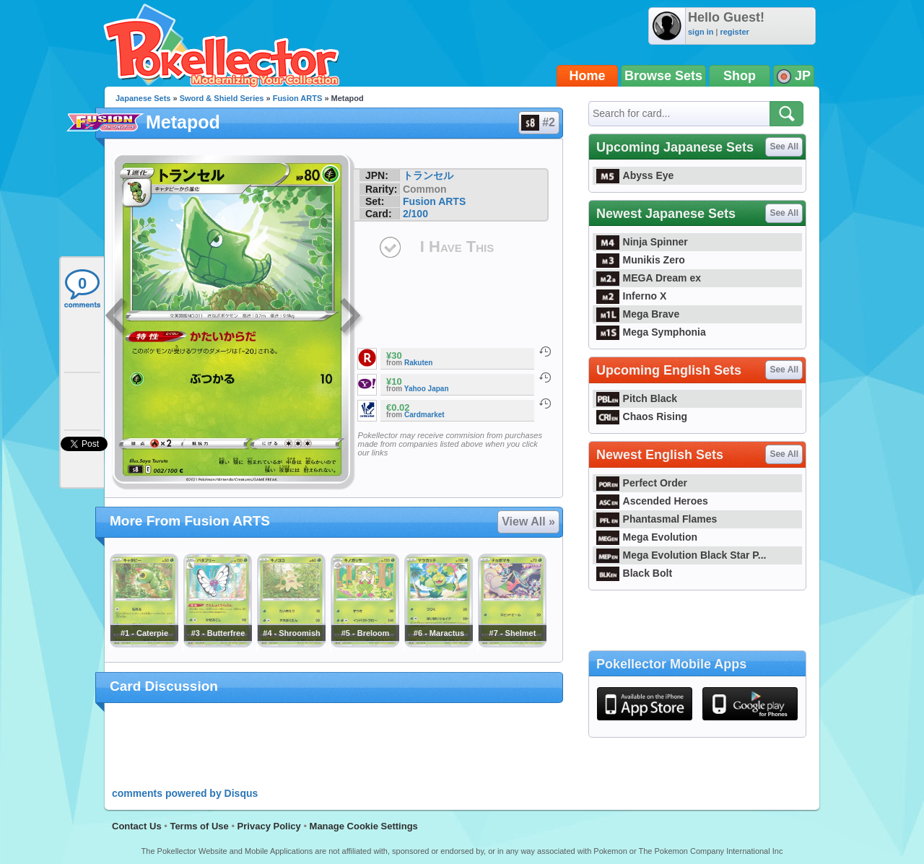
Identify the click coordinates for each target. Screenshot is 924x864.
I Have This (457, 246)
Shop (739, 76)
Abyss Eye (635, 175)
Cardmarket (424, 415)
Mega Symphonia (651, 332)
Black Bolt (634, 573)
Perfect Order (641, 483)
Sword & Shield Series (222, 98)
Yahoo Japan (426, 389)
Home (588, 76)
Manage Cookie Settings (364, 826)
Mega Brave (637, 314)
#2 (538, 123)
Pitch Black (636, 398)
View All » (528, 521)
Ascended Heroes (652, 501)
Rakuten (418, 363)
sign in (700, 31)
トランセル (428, 175)
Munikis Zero (640, 260)
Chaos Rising (641, 416)
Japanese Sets (143, 98)
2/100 (415, 213)
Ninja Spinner (642, 242)
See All (784, 146)
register (734, 31)
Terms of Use (199, 826)
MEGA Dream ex (648, 278)
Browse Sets (663, 76)
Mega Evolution (646, 537)
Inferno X (631, 296)
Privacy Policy (269, 826)
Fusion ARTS (298, 98)
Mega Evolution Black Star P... (681, 555)
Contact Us (137, 826)
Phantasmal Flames (656, 519)
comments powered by (185, 793)
